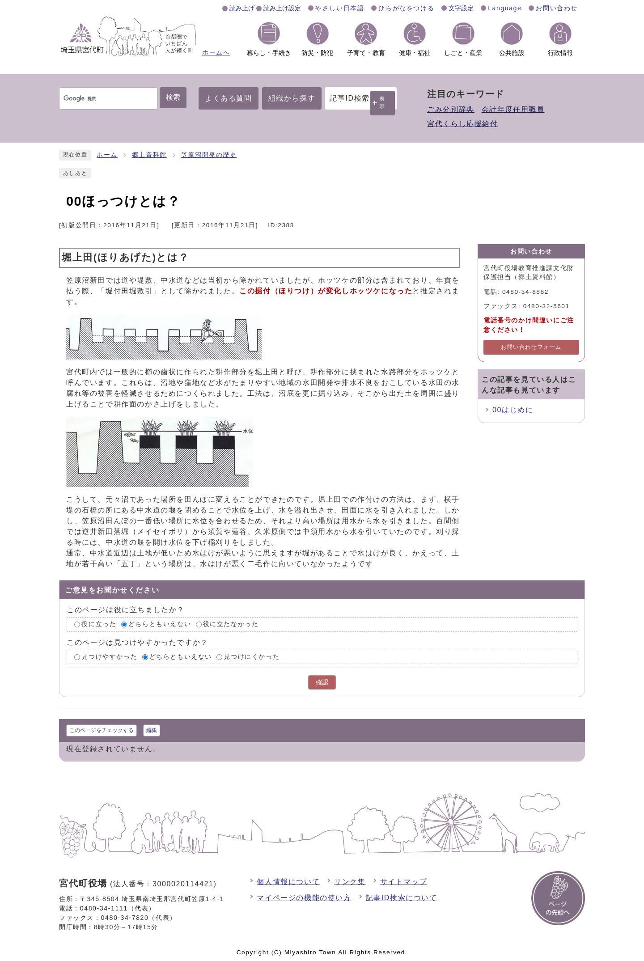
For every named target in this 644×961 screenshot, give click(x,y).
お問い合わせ (557, 8)
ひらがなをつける (406, 8)
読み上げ (241, 8)
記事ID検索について (401, 898)
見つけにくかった (252, 656)
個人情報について (288, 881)
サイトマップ (404, 881)
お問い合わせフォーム (531, 347)
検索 (173, 97)
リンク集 (349, 881)
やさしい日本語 (339, 8)
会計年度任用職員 (513, 109)
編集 (151, 730)
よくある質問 (228, 98)
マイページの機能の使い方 (304, 898)
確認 (322, 682)
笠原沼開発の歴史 (209, 155)
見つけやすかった (109, 656)
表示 (382, 102)
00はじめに (512, 410)
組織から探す (292, 98)
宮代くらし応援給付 (462, 123)
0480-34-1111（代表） (118, 908)
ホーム (107, 155)
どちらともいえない (159, 624)
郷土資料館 (149, 155)
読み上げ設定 (282, 8)
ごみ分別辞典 (451, 109)
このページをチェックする (101, 730)
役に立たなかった (231, 624)
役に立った (98, 624)
